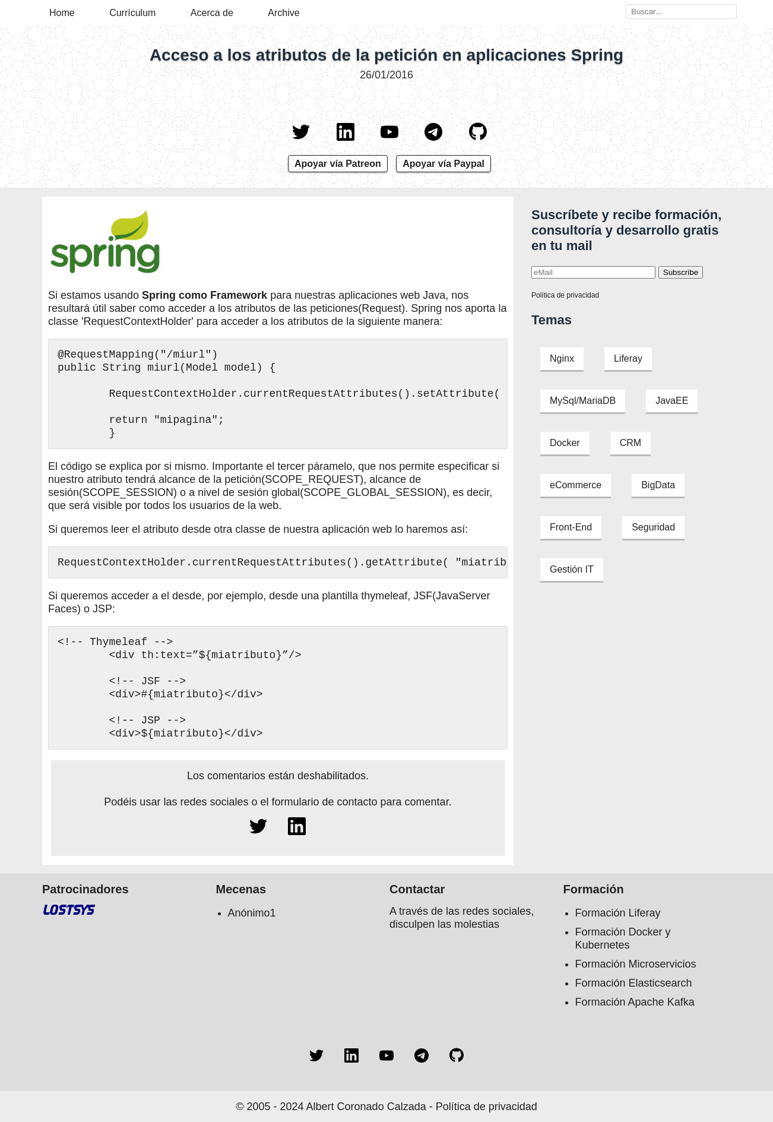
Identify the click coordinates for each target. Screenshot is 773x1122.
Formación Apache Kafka (635, 1002)
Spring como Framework (204, 295)
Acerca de (212, 13)
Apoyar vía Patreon (337, 164)
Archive (283, 13)
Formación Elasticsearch (633, 983)
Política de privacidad (565, 295)
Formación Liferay (618, 913)
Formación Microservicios (635, 964)
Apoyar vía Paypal (443, 164)
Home (62, 13)
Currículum (132, 13)
